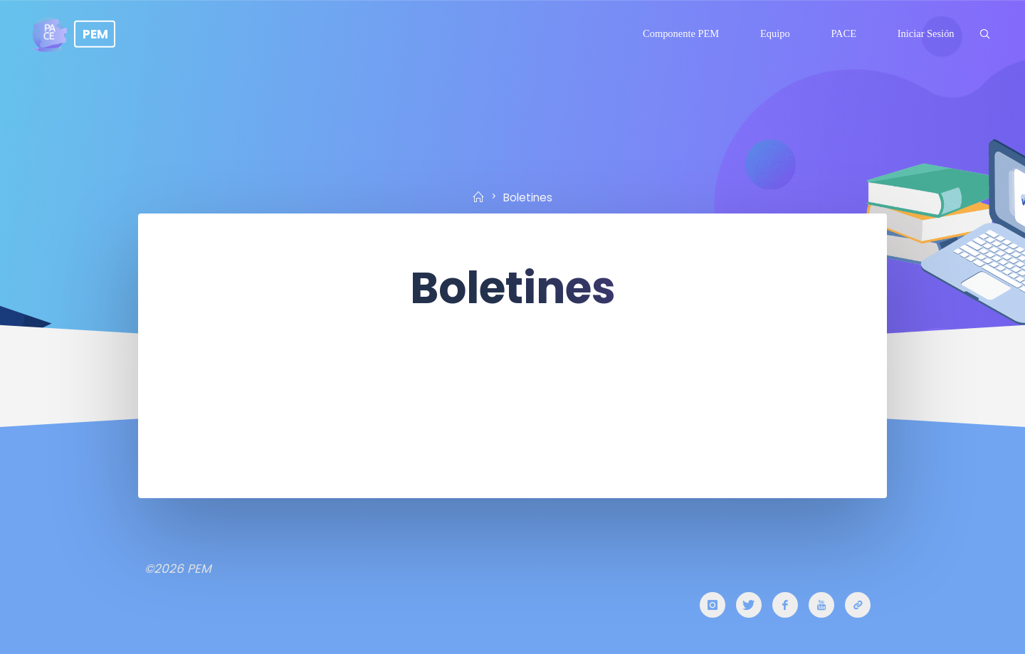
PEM (95, 33)
